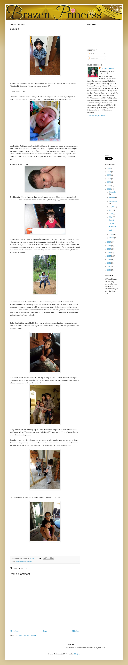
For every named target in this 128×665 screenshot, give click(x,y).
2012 (109, 263)
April (111, 234)
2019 (109, 189)
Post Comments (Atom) (27, 635)
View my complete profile (96, 115)
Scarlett (111, 220)
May (111, 217)
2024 (109, 172)
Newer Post (14, 631)
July (111, 210)
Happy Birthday (21, 561)
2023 (109, 175)
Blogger (77, 654)
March (111, 238)
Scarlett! (29, 561)
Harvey (111, 223)
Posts (91, 54)
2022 (109, 179)
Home (45, 631)
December (113, 192)
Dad (110, 230)
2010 (109, 270)
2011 (109, 266)
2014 (109, 256)
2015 (109, 252)
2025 (109, 168)
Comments (93, 58)
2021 (109, 182)
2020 (109, 186)
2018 (109, 242)
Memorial (112, 227)
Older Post (76, 631)
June (111, 213)
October (112, 198)
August (112, 207)
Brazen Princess (108, 68)
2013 (109, 259)
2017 (109, 246)
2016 (109, 249)
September (113, 201)
